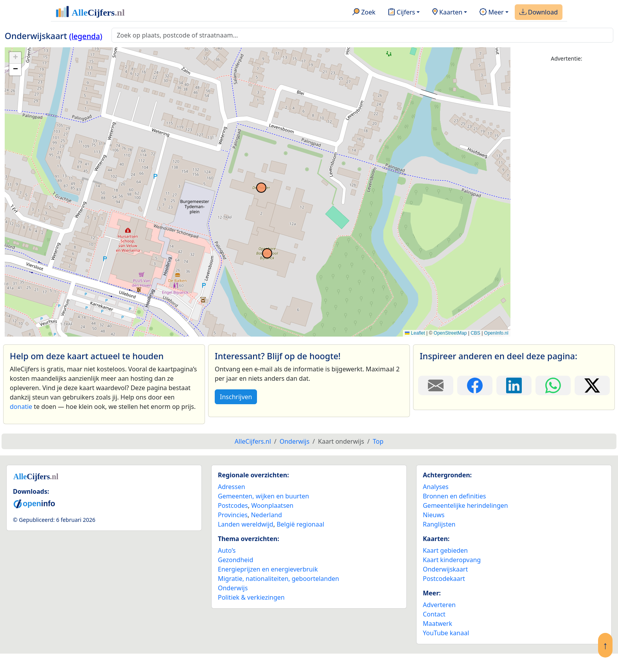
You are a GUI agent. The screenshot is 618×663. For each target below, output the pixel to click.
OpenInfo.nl (496, 333)
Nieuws (433, 515)
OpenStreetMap (450, 333)
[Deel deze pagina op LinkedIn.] (514, 385)
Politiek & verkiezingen (251, 597)
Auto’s (226, 550)
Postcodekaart (444, 578)
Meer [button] (491, 12)
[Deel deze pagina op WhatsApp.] (553, 385)
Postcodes (233, 505)
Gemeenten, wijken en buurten (263, 496)
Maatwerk (437, 623)
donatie (21, 406)
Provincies (233, 515)
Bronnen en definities (454, 496)
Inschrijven (236, 396)
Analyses (436, 486)
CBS (475, 333)
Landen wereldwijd (245, 524)
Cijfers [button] (401, 12)
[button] (15, 58)
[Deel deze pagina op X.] (592, 385)
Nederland (266, 515)
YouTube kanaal (446, 633)
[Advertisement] (566, 186)
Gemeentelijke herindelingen (465, 505)
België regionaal (300, 524)
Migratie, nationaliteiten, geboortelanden (278, 578)
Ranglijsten (439, 524)
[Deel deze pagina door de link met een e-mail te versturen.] (435, 385)
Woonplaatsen (272, 505)
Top (378, 441)
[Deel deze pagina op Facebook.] (474, 385)
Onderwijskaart (445, 569)
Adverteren (439, 604)
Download (538, 12)
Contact (434, 614)
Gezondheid (235, 559)
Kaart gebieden (445, 550)
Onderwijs (233, 588)
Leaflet (415, 333)
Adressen (231, 486)
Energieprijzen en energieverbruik (268, 569)
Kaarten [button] (447, 12)
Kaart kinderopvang (452, 559)
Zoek (363, 12)
